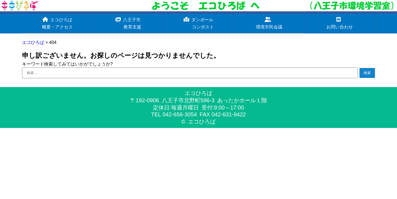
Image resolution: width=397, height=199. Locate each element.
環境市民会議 (269, 23)
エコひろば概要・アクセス (57, 23)
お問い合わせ (339, 23)
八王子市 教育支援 (128, 23)
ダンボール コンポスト (198, 23)
